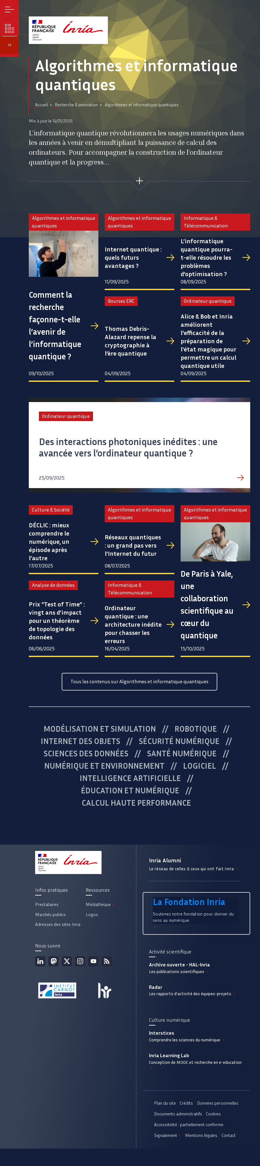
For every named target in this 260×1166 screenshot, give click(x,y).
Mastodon (53, 961)
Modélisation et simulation (100, 729)
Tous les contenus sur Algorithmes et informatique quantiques (139, 682)
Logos (92, 914)
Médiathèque (100, 904)
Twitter (67, 961)
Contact (228, 1135)
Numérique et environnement (104, 766)
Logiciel (199, 766)
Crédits (186, 1103)
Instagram (80, 961)
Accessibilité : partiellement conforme (188, 1124)
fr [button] (9, 45)
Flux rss (107, 961)
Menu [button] (9, 10)
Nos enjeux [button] (9, 29)
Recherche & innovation (76, 105)
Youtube (93, 961)
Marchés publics (50, 914)
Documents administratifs (178, 1114)
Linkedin (40, 961)
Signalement (167, 1135)
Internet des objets (80, 741)
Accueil (41, 105)
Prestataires (47, 904)
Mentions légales (201, 1135)
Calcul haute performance (136, 803)
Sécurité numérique (179, 741)
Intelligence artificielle (130, 778)
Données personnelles (217, 1103)
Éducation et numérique (130, 790)
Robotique (196, 729)
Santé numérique (182, 753)
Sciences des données (86, 753)
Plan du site (165, 1103)
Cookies (213, 1114)
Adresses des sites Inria (57, 924)
